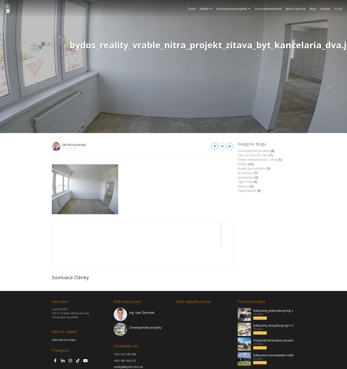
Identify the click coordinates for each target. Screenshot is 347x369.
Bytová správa (295, 9)
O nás (339, 9)
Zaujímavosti (247, 190)
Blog (312, 9)
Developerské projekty (254, 151)
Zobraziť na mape (64, 318)
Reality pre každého (252, 168)
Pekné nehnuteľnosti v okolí (257, 159)
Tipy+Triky (245, 182)
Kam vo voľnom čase (253, 155)
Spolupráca (246, 177)
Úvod (191, 9)
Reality (206, 9)
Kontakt (325, 9)
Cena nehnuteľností (268, 9)
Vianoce (243, 186)
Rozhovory (245, 173)
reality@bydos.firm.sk (128, 345)
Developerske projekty (233, 9)
